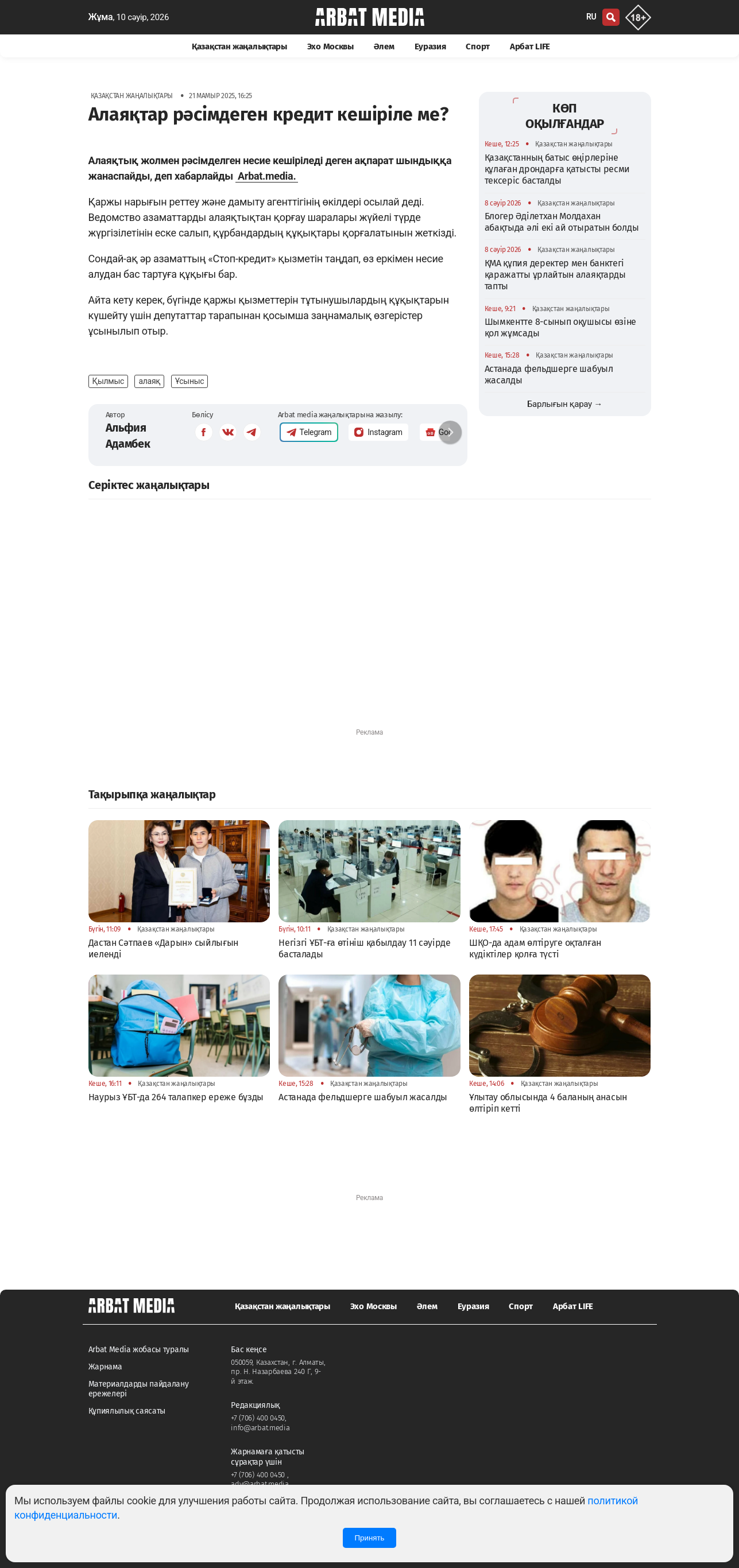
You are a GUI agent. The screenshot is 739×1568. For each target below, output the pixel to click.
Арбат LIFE (530, 46)
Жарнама (105, 1367)
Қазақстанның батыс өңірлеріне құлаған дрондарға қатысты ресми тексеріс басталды (557, 169)
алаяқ (149, 381)
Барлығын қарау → (564, 404)
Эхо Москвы (330, 46)
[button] (450, 432)
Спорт (478, 46)
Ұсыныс (189, 381)
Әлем (384, 46)
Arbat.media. (267, 176)
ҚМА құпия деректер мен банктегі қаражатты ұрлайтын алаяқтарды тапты (555, 275)
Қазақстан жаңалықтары (239, 46)
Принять (369, 1538)
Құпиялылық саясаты (127, 1411)
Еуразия (430, 46)
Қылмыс (108, 381)
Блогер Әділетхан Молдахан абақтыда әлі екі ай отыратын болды (562, 222)
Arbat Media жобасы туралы (138, 1349)
